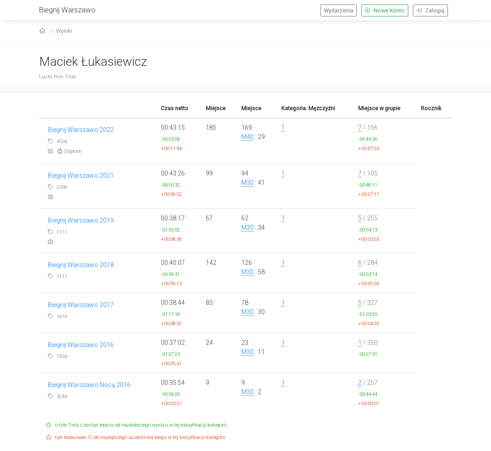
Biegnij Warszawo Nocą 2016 (89, 384)
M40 (247, 136)
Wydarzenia (338, 11)
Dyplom (69, 151)
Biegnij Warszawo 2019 (81, 220)
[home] (43, 31)
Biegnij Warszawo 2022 (81, 129)
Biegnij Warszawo (67, 9)
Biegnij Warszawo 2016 (81, 344)
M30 (247, 182)
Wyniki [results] (64, 31)
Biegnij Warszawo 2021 (81, 175)
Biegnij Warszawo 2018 (81, 264)
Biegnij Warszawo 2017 (81, 304)
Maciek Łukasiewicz (93, 61)
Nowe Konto (385, 11)
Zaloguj (430, 11)
